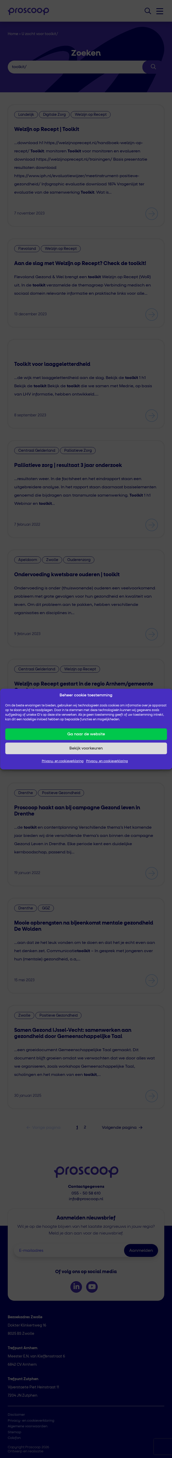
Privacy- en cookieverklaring (63, 761)
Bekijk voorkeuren (86, 748)
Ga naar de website (86, 734)
